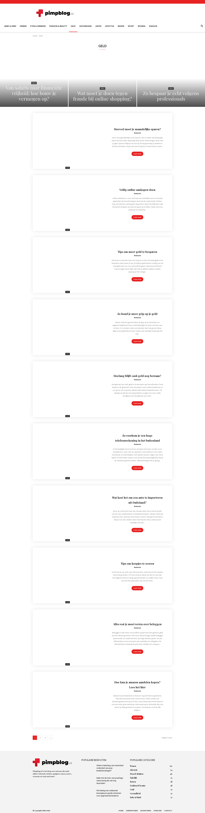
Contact (168, 811)
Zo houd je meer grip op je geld (137, 313)
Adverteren (145, 811)
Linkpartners (132, 811)
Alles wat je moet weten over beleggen (137, 624)
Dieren (23, 26)
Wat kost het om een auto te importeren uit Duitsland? (137, 499)
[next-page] (51, 738)
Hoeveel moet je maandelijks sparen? (137, 129)
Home (35, 36)
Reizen (121, 26)
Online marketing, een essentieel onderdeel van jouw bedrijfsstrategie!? (109, 768)
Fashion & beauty (58, 26)
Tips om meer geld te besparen (137, 251)
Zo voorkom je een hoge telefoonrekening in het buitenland (137, 437)
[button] (202, 26)
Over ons (157, 811)
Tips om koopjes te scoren (137, 563)
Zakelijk (153, 26)
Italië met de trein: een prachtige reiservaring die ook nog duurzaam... (109, 780)
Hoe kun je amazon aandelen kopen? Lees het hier (137, 684)
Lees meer (137, 156)
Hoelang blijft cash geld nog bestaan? (137, 375)
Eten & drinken (38, 26)
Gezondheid (85, 26)
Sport (131, 26)
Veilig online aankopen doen (137, 189)
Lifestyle (109, 26)
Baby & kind (10, 26)
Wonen (141, 26)
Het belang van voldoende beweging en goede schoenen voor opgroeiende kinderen (108, 793)
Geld (73, 26)
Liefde (98, 26)
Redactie (137, 135)
